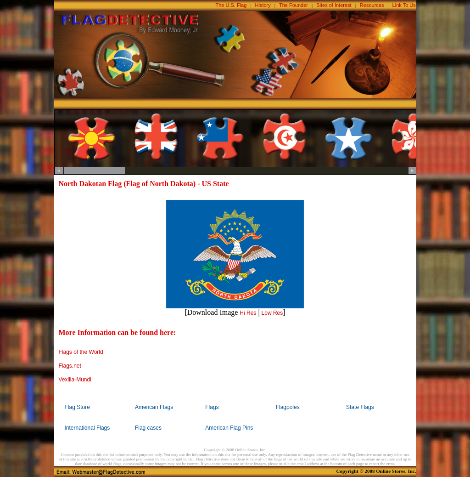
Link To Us (404, 5)
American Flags (154, 407)
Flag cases (148, 428)
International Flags (87, 428)
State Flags (360, 407)
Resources (372, 5)
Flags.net (70, 366)
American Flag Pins (229, 428)
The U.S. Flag (231, 5)
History (263, 5)
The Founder (293, 5)
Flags (211, 407)
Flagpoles (288, 407)
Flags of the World (81, 352)
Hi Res (248, 313)
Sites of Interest (333, 5)
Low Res (272, 313)
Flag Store (77, 407)
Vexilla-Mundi (75, 379)
